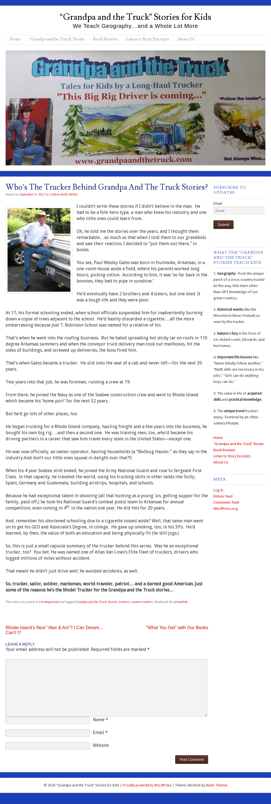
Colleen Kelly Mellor (64, 194)
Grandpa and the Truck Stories (96, 602)
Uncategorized (49, 602)
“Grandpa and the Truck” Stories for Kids (135, 17)
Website (101, 745)
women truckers (142, 602)
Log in (218, 490)
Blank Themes (216, 785)
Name (100, 719)
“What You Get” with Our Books (177, 627)
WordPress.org (225, 508)
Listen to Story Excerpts (147, 39)
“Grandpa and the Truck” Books (57, 39)
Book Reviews (105, 39)
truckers (124, 602)
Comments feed (226, 502)
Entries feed (222, 496)
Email (100, 732)
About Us (185, 39)
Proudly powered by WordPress (147, 785)
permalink (180, 602)
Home (15, 39)
